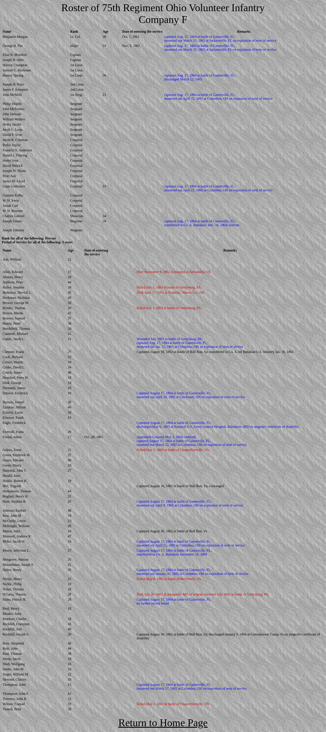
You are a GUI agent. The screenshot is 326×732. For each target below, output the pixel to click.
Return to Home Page (163, 722)
